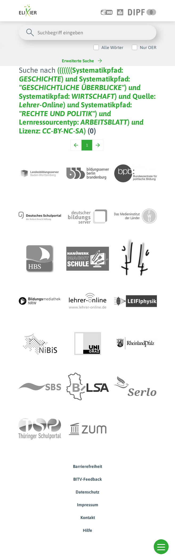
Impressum (87, 504)
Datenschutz (87, 491)
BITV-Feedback (87, 479)
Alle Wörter (112, 47)
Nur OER (148, 47)
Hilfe (87, 530)
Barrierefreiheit (87, 466)
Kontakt (87, 517)
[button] (161, 546)
